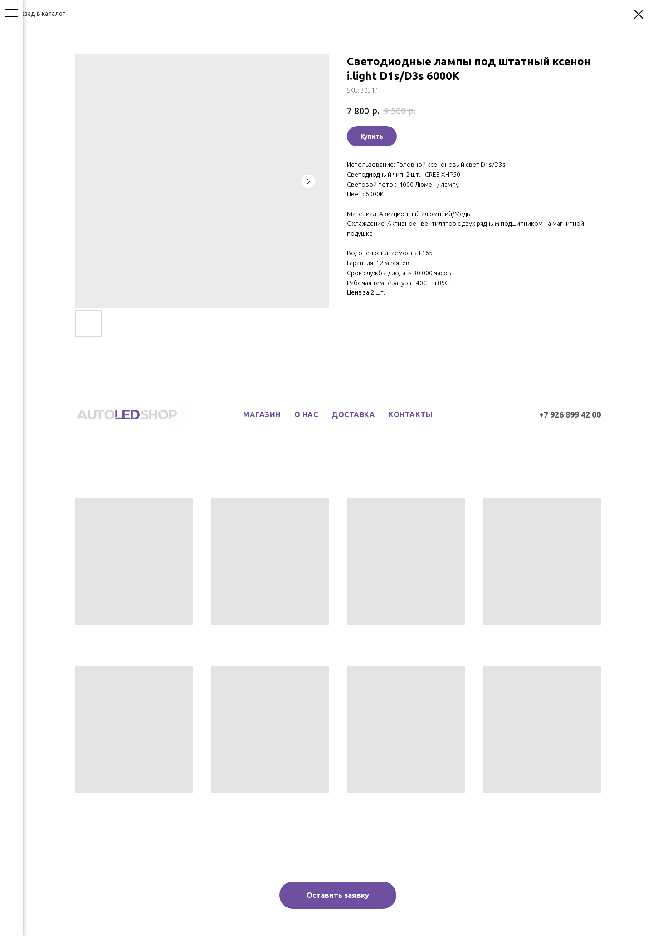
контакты (411, 414)
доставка (353, 414)
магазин (262, 414)
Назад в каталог (41, 13)
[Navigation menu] (11, 13)
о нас (306, 414)
